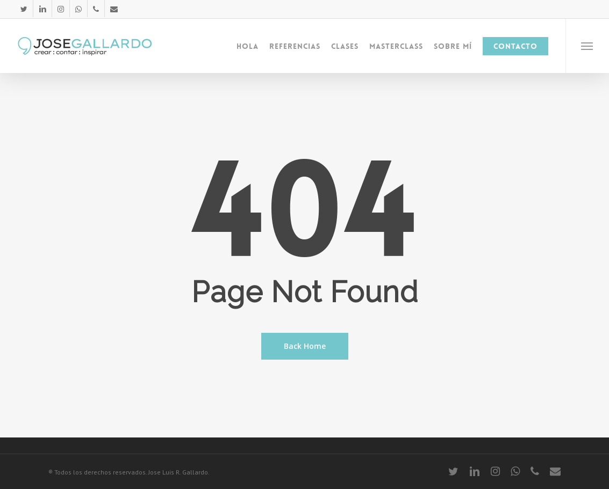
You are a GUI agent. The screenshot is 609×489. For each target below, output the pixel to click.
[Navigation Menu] (587, 46)
